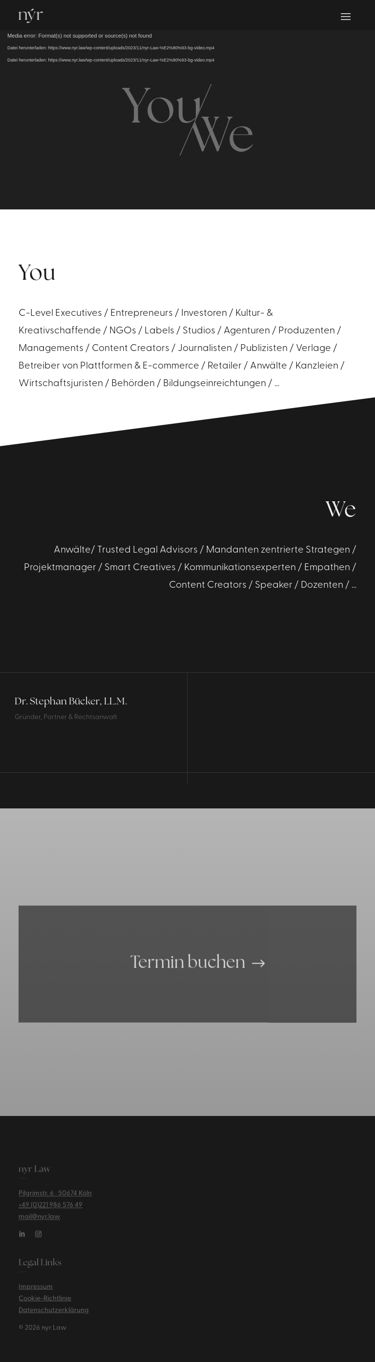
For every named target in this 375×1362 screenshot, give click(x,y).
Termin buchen (187, 974)
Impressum (36, 1290)
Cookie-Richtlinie (45, 1302)
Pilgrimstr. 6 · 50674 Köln (55, 1197)
